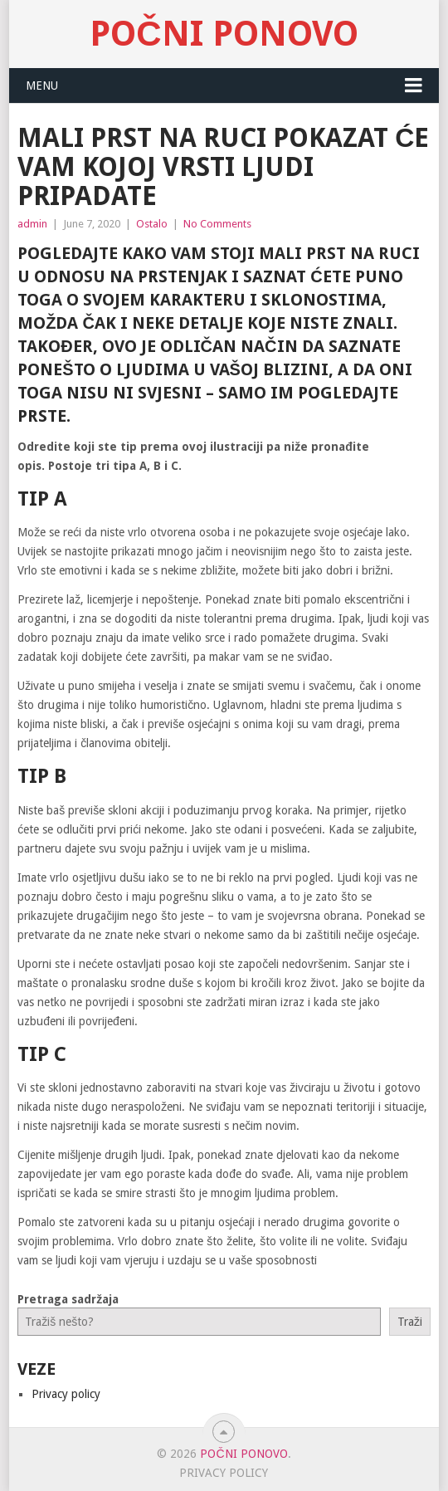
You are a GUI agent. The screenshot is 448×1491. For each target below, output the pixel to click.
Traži (409, 1321)
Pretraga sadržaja (68, 1299)
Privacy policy (66, 1394)
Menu (42, 85)
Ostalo (152, 224)
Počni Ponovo (224, 33)
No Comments (217, 224)
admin (32, 224)
